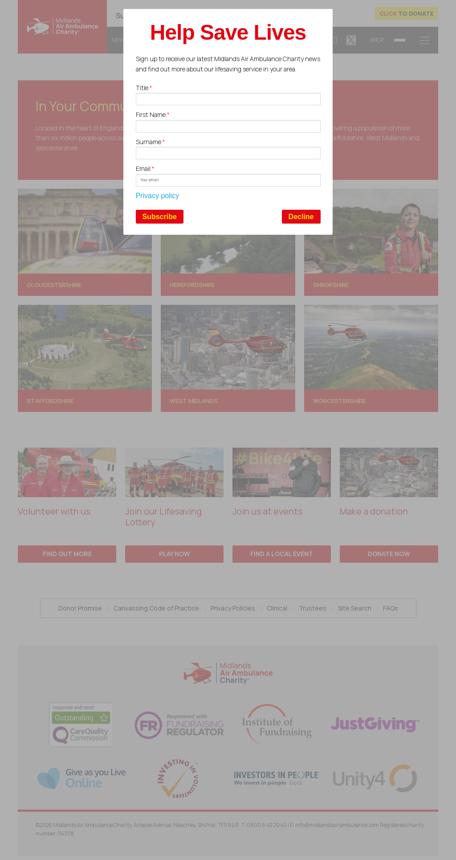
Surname (150, 141)
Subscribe (159, 216)
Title (144, 87)
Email (145, 168)
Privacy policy (157, 195)
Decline (301, 216)
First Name (153, 114)
